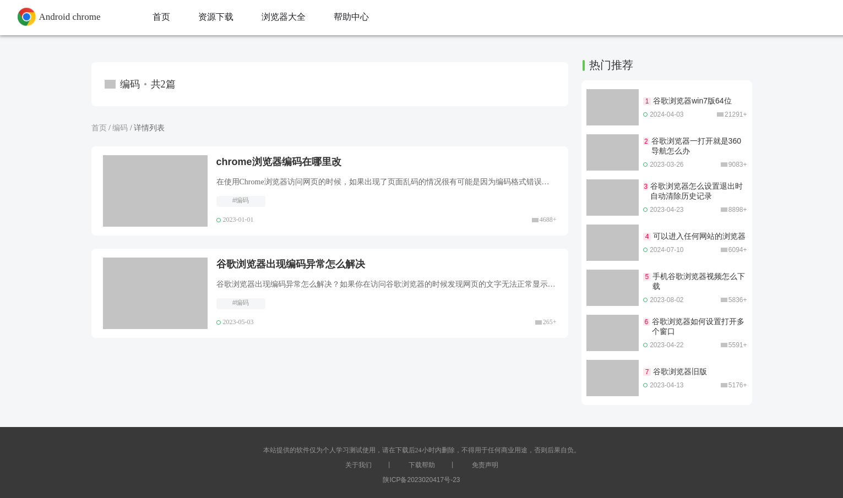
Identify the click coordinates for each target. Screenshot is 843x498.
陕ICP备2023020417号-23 (421, 480)
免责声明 (485, 465)
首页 (99, 127)
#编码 (240, 200)
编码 (120, 127)
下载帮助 (422, 465)
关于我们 (358, 465)
